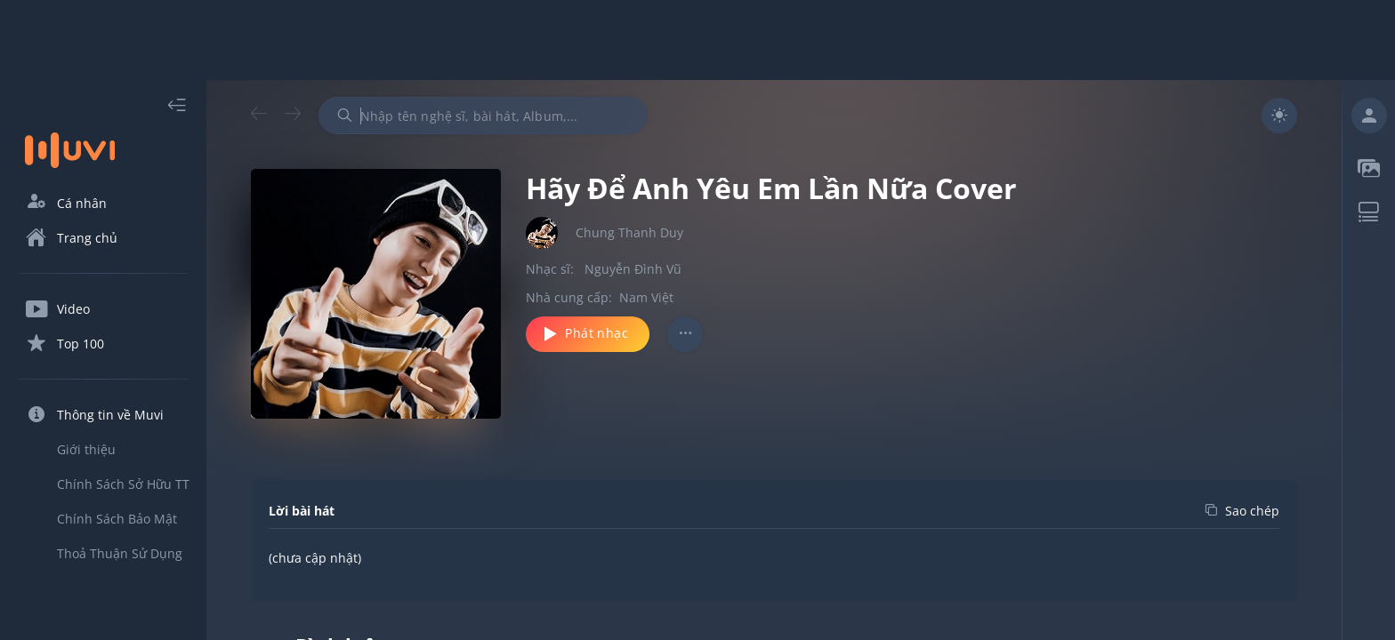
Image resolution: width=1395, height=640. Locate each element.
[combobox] (483, 115)
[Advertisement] (697, 40)
